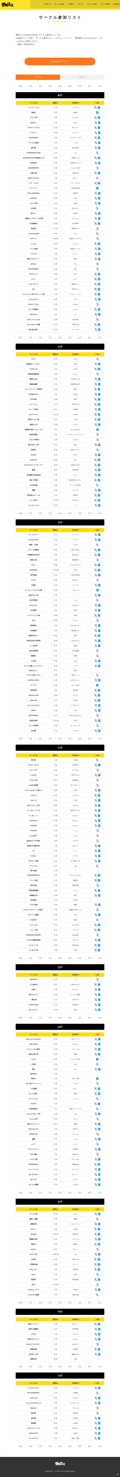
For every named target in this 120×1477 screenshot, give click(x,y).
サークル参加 (41, 5)
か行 (30, 86)
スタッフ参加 (74, 5)
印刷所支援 (99, 5)
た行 (50, 86)
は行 (70, 86)
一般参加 (52, 5)
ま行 (79, 86)
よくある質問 (87, 5)
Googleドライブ (72, 62)
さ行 (40, 86)
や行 (89, 86)
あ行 (20, 86)
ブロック (82, 78)
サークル (37, 78)
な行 (60, 86)
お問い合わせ (111, 5)
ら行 (99, 86)
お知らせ (30, 5)
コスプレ (62, 5)
